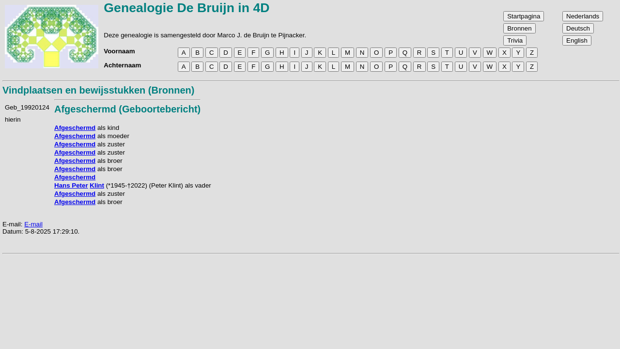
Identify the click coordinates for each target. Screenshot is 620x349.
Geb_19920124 (27, 107)
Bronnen (519, 28)
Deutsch (578, 28)
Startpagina (523, 16)
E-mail (33, 224)
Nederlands (582, 16)
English (577, 40)
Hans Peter (71, 185)
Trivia (515, 40)
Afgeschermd (74, 127)
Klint (97, 185)
